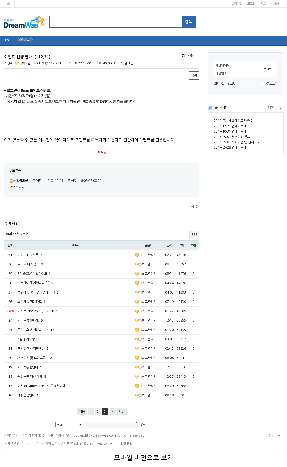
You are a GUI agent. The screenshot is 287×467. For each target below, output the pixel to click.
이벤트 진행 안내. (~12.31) (37, 311)
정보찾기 (233, 84)
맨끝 (122, 411)
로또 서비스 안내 (30, 264)
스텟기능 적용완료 (31, 301)
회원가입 (236, 3)
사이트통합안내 (29, 367)
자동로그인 (270, 84)
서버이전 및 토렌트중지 (34, 358)
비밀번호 (221, 73)
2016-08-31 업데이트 (34, 273)
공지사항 (220, 107)
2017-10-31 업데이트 (230, 131)
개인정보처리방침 (34, 435)
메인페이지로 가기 (9, 3)
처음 (82, 411)
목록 (194, 75)
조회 (181, 245)
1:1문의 (275, 3)
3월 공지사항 (27, 339)
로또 (7, 40)
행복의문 (19, 180)
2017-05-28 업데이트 (230, 147)
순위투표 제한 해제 (31, 376)
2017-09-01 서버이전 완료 (233, 136)
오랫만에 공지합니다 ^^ (35, 283)
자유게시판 (25, 40)
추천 (193, 245)
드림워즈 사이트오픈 (32, 348)
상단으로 (274, 435)
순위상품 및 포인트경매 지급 (38, 292)
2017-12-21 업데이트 (230, 126)
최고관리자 (25, 63)
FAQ (263, 3)
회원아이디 (222, 65)
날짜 (169, 245)
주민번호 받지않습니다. (35, 329)
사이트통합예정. (30, 320)
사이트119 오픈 (29, 255)
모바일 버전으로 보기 (143, 457)
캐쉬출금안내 (28, 395)
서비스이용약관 (59, 435)
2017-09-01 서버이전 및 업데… (236, 142)
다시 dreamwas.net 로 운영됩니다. (44, 386)
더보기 (272, 107)
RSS (194, 234)
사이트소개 (11, 435)
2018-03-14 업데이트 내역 (233, 120)
